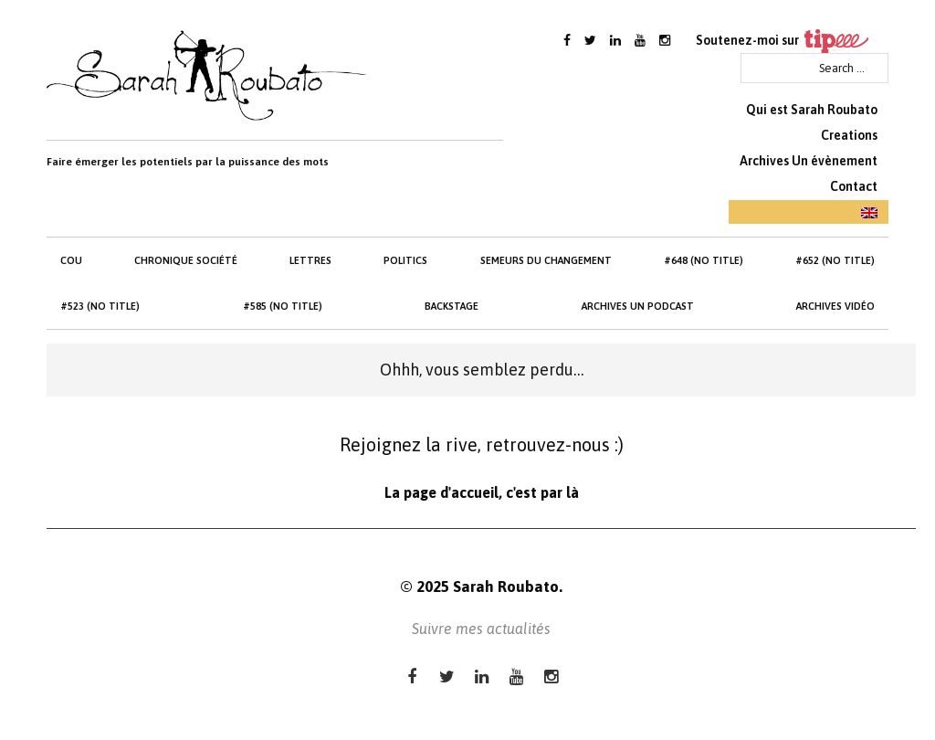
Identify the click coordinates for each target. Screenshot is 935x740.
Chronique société (185, 260)
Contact (853, 186)
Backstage (451, 306)
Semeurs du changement (546, 260)
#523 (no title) (100, 306)
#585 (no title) (282, 306)
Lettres (310, 260)
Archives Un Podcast (638, 306)
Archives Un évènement (808, 160)
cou (71, 260)
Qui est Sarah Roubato (811, 109)
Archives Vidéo (835, 306)
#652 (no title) (835, 260)
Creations (849, 135)
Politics (405, 260)
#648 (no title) (703, 260)
